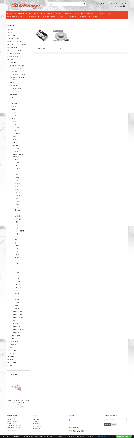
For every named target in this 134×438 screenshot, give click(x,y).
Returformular (12, 430)
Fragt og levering (12, 421)
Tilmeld (107, 424)
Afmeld (114, 424)
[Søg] (84, 4)
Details (101, 436)
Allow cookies (124, 436)
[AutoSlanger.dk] (26, 5)
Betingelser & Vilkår (13, 428)
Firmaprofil (11, 423)
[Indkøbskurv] (118, 7)
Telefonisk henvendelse (14, 425)
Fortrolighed (11, 419)
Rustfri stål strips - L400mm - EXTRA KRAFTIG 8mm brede (18, 401)
